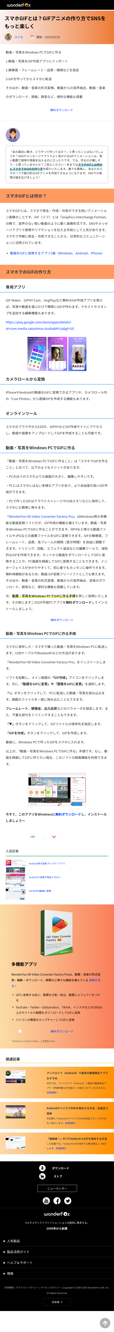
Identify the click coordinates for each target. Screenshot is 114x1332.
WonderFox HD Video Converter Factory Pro (41, 520)
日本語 (55, 1323)
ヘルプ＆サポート (20, 1283)
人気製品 (13, 1261)
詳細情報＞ (52, 1113)
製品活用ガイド (18, 1272)
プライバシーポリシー (27, 1308)
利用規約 (9, 1308)
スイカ (18, 37)
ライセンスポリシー (50, 1308)
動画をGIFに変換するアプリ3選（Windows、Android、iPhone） (57, 256)
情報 (10, 1294)
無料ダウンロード (68, 819)
